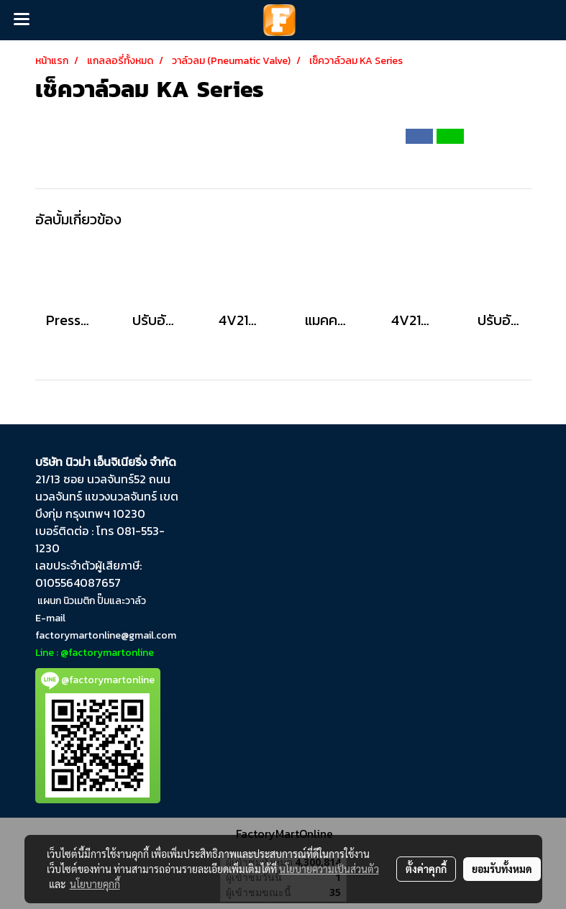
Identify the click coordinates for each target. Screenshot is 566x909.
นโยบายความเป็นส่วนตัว (329, 868)
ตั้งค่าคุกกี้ (426, 868)
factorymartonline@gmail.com (105, 635)
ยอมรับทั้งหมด (502, 868)
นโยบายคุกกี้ (95, 883)
